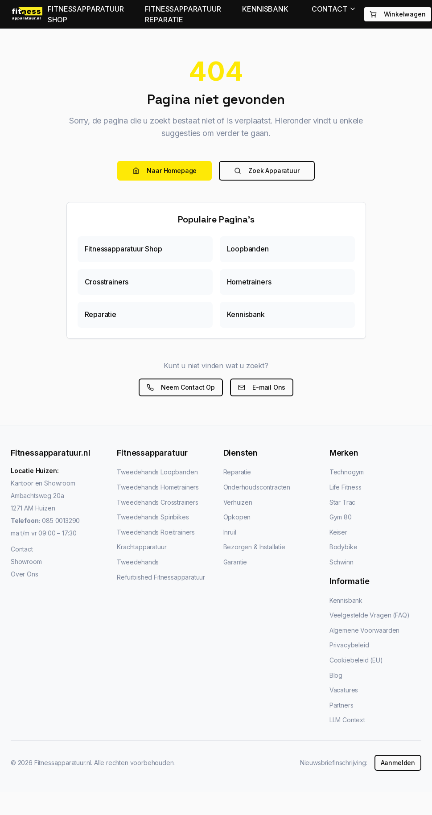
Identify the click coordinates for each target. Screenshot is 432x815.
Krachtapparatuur (141, 547)
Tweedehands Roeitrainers (156, 532)
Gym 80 (340, 517)
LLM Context (347, 720)
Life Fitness (345, 487)
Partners (341, 705)
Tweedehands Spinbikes (153, 517)
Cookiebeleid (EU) (356, 660)
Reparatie (237, 472)
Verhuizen (237, 502)
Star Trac (342, 502)
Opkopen (237, 517)
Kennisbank (345, 600)
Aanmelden (398, 762)
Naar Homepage (164, 170)
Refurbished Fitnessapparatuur (161, 577)
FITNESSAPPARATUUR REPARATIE (183, 14)
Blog (335, 675)
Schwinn (341, 562)
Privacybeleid (349, 645)
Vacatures (343, 690)
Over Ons (24, 574)
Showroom (26, 561)
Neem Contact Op (181, 387)
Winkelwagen (398, 14)
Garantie (235, 562)
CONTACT (334, 8)
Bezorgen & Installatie (254, 547)
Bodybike (343, 547)
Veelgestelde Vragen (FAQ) (369, 615)
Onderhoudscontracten (256, 487)
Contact (22, 549)
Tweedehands (138, 562)
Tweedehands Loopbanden (157, 472)
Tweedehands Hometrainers (158, 487)
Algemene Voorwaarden (364, 630)
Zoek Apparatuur (266, 170)
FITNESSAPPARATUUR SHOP (85, 14)
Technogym (346, 472)
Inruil (229, 532)
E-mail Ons (261, 387)
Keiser (338, 532)
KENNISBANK (265, 8)
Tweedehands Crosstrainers (157, 502)
